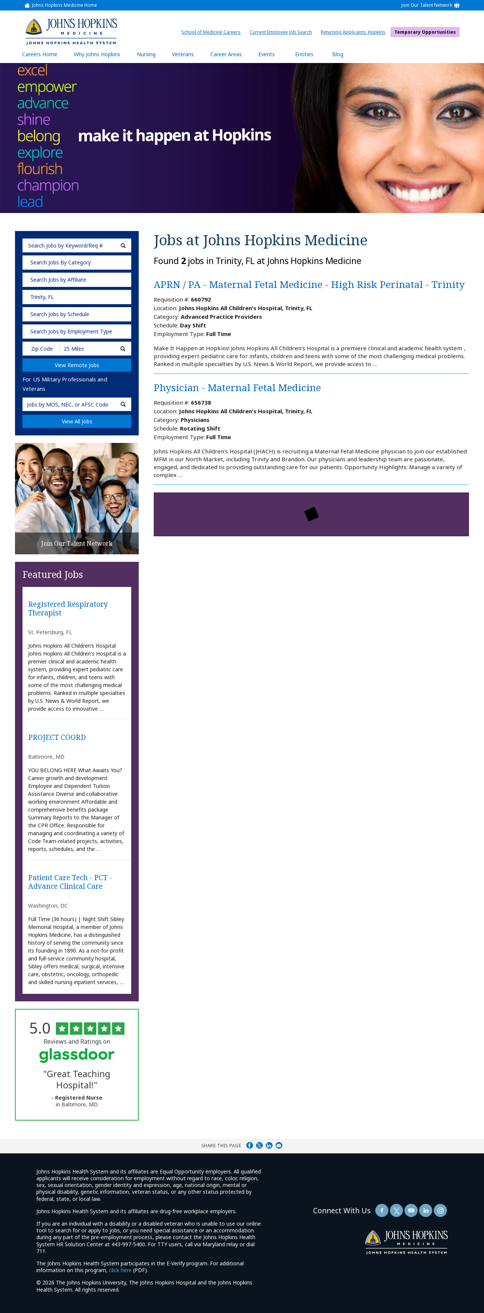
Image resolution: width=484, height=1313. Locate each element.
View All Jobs (77, 421)
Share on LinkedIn (269, 1145)
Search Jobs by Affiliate (58, 279)
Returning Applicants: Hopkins (355, 32)
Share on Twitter (259, 1145)
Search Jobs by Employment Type (71, 331)
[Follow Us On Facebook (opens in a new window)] (382, 1210)
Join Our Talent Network (427, 5)
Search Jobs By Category (60, 262)
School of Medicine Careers (212, 32)
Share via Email (279, 1145)
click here (120, 1270)
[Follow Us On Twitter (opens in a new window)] (396, 1210)
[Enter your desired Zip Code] (41, 348)
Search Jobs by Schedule (59, 314)
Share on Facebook (249, 1145)
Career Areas (226, 54)
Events (266, 54)
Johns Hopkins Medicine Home (64, 5)
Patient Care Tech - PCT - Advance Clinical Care (70, 882)
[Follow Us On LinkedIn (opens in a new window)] (425, 1210)
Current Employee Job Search (283, 32)
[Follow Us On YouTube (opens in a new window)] (411, 1210)
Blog (337, 54)
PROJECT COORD (57, 737)
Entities (310, 54)
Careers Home (39, 54)
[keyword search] (77, 245)
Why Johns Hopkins (97, 54)
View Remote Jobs (77, 365)
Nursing (150, 54)
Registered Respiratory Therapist (68, 609)
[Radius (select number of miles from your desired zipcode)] (85, 348)
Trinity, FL (42, 296)
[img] (71, 31)
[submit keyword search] (123, 245)
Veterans (183, 54)
